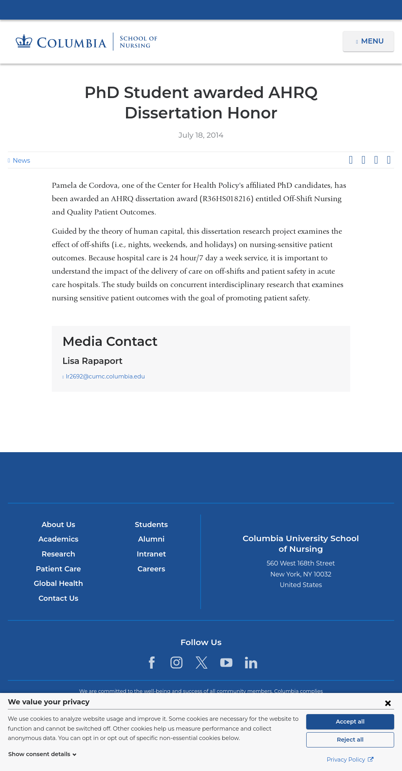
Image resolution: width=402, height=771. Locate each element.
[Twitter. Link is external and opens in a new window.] (201, 662)
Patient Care (58, 569)
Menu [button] (373, 41)
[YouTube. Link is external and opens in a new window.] (226, 662)
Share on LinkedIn (376, 160)
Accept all (350, 721)
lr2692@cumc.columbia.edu (101, 376)
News (20, 160)
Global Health (58, 583)
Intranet (151, 554)
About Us (58, 525)
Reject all (350, 739)
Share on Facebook (350, 160)
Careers (151, 569)
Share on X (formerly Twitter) (363, 160)
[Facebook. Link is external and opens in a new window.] (151, 662)
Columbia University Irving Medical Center (201, 9)
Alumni (151, 540)
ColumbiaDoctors (328, 477)
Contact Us (58, 598)
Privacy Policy (350, 759)
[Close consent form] (388, 702)
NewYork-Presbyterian (201, 483)
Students (151, 525)
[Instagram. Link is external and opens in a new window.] (176, 662)
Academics (58, 540)
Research (58, 554)
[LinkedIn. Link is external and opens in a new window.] (251, 662)
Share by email (388, 160)
